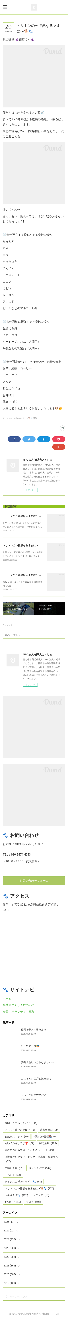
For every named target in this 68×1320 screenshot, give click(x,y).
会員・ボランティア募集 (19, 1011)
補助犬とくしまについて (19, 1005)
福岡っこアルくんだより (21, 1123)
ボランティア (39, 1168)
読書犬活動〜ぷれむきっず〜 (37, 1062)
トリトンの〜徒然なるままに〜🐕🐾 (23, 516)
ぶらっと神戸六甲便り (20, 1129)
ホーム (7, 998)
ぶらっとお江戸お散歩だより (37, 1078)
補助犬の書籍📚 (45, 1136)
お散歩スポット (16, 1136)
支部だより (14, 1168)
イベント (13, 1174)
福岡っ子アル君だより (33, 1029)
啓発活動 (48, 1143)
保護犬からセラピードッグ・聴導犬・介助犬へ (31, 1159)
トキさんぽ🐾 (16, 1195)
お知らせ (13, 1201)
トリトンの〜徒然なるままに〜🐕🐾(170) (20, 418)
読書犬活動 (49, 1129)
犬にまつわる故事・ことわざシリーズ (29, 1149)
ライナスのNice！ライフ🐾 (23, 1181)
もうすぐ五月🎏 (30, 1045)
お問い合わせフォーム (34, 880)
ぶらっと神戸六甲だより (35, 1094)
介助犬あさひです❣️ (19, 1143)
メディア (41, 1195)
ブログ (33, 1201)
